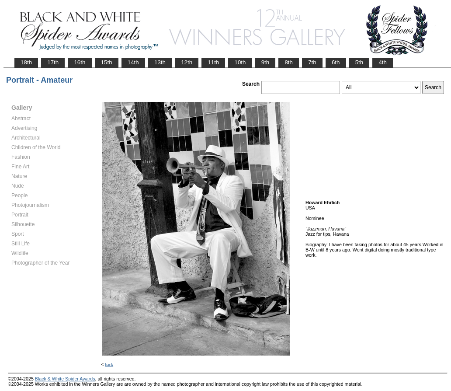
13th (159, 62)
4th (383, 62)
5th (359, 62)
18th (26, 62)
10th (239, 62)
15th (106, 62)
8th (289, 62)
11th (213, 62)
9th (265, 62)
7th (312, 62)
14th (133, 62)
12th (186, 62)
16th (79, 62)
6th (336, 62)
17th (52, 62)
